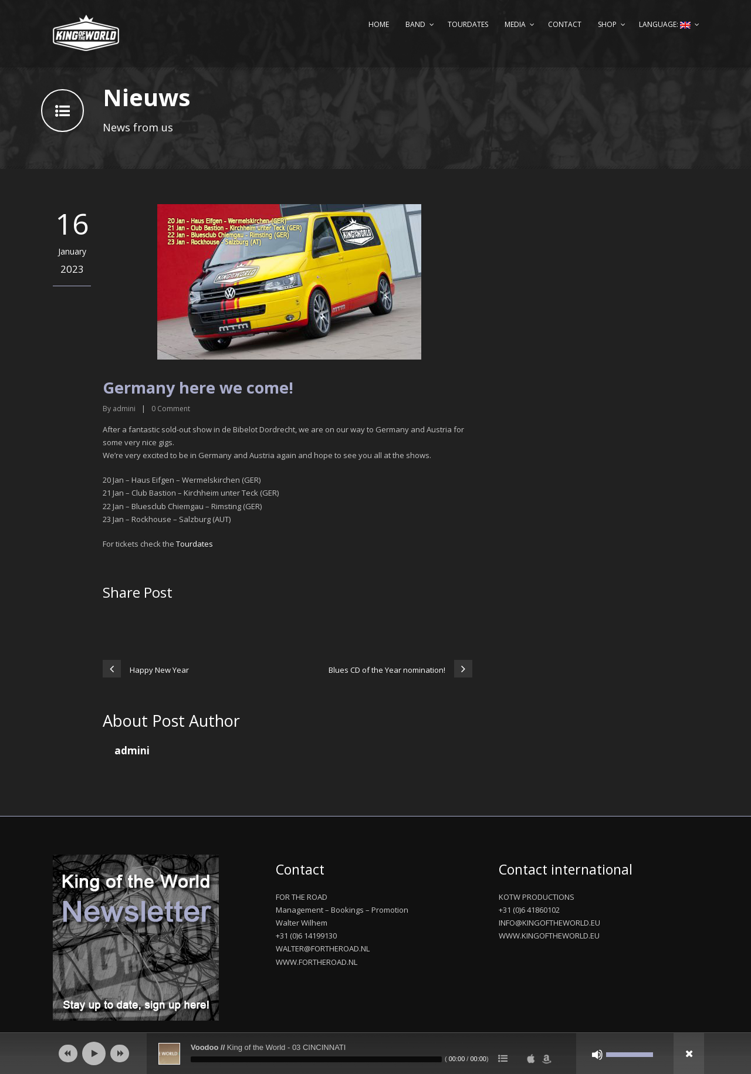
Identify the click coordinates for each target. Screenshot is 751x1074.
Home (378, 24)
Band (415, 24)
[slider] (316, 1059)
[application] (375, 1053)
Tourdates (468, 24)
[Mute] (597, 1055)
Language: (665, 24)
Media (515, 24)
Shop (607, 24)
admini (124, 409)
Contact (564, 24)
